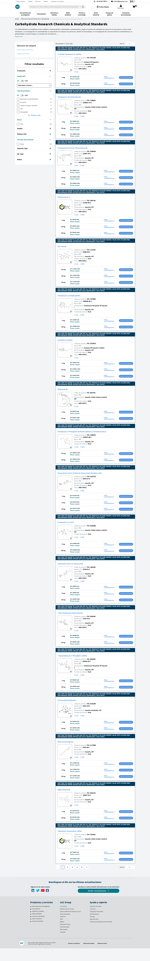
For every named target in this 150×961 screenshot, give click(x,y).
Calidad (30, 1)
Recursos (38, 1)
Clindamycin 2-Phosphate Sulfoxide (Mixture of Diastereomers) (93, 437)
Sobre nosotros (20, 1)
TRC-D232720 (91, 483)
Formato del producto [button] (34, 139)
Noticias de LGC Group (67, 921)
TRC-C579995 (91, 303)
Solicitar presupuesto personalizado (101, 934)
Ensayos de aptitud (37, 934)
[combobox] (55, 7)
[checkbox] (18, 99)
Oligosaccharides (23, 54)
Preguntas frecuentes (96, 924)
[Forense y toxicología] (30, 929)
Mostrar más (35, 115)
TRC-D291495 (91, 714)
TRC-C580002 (91, 101)
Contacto (93, 921)
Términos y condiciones (72, 956)
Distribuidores (94, 927)
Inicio (17, 19)
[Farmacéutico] (30, 922)
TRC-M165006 (91, 533)
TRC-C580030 (91, 441)
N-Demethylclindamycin (71, 710)
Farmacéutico (36, 921)
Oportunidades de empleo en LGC (70, 924)
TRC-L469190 (91, 575)
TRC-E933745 (91, 804)
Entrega (92, 929)
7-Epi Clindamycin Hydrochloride (76, 621)
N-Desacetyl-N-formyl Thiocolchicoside (80, 149)
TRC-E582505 (91, 669)
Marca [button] (34, 120)
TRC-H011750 (91, 58)
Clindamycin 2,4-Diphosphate (74, 299)
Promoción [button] (34, 71)
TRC (80, 60)
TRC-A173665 (91, 756)
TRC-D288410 (91, 153)
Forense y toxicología (38, 929)
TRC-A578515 (91, 348)
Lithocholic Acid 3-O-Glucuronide (76, 571)
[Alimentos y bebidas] (30, 924)
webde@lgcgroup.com (120, 1)
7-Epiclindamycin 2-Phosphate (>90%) (79, 665)
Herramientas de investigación (41, 919)
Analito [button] (34, 128)
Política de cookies (103, 956)
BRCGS (62, 934)
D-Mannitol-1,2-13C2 (69, 529)
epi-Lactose (64, 249)
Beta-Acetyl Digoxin (69, 752)
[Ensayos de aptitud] (30, 934)
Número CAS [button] (34, 134)
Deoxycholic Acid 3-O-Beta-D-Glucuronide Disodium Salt (90, 479)
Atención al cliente (95, 919)
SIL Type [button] (34, 154)
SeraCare (63, 929)
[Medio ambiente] (30, 927)
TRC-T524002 (91, 846)
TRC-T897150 (91, 203)
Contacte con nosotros (57, 1)
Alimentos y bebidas (38, 924)
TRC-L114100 (91, 253)
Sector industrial (37, 931)
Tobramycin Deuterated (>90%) (75, 842)
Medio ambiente (37, 926)
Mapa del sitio (94, 932)
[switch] (22, 81)
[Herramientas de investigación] (30, 919)
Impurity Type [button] (34, 148)
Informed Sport (65, 939)
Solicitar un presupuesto (126, 77)
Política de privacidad (89, 956)
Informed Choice (65, 937)
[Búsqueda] (81, 7)
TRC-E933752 (91, 398)
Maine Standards (65, 927)
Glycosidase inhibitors (25, 50)
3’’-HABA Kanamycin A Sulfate (75, 54)
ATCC (61, 932)
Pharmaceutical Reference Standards (35, 19)
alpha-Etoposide (67, 800)
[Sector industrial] (30, 931)
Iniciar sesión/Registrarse (110, 77)
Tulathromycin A (67, 199)
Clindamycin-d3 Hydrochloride (75, 97)
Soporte (46, 1)
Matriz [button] (34, 159)
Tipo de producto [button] (34, 91)
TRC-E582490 (91, 625)
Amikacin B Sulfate (68, 344)
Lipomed (63, 945)
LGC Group (63, 919)
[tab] (34, 70)
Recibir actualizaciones (97, 903)
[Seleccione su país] (132, 1)
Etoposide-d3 (65, 394)
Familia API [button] (34, 76)
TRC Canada (63, 942)
